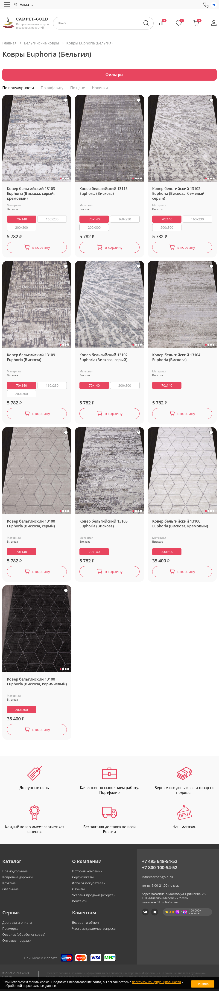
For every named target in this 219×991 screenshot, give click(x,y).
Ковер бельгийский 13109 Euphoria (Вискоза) (31, 359)
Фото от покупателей (88, 885)
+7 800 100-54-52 (159, 869)
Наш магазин (184, 819)
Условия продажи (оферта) (93, 897)
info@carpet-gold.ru (157, 879)
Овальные (10, 891)
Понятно (203, 984)
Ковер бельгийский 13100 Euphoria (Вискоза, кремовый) (180, 525)
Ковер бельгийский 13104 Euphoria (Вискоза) (176, 359)
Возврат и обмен (85, 924)
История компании (87, 873)
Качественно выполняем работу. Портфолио (109, 782)
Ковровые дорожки (17, 879)
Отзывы (78, 891)
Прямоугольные (15, 873)
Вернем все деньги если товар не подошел (184, 782)
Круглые (9, 885)
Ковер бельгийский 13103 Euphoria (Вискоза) (103, 525)
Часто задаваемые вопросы (94, 930)
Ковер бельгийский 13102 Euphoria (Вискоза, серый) (103, 359)
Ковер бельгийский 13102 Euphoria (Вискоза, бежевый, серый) (178, 195)
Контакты (79, 903)
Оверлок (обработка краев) (23, 936)
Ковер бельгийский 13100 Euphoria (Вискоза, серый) (31, 525)
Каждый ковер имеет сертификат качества (34, 821)
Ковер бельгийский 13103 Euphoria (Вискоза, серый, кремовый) (31, 195)
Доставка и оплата (17, 924)
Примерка (10, 930)
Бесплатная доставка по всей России (109, 821)
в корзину (41, 249)
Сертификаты (83, 879)
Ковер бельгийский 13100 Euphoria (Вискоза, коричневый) (37, 683)
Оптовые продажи (17, 942)
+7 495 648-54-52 (159, 863)
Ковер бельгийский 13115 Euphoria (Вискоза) (103, 193)
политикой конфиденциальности (156, 982)
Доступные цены (35, 780)
